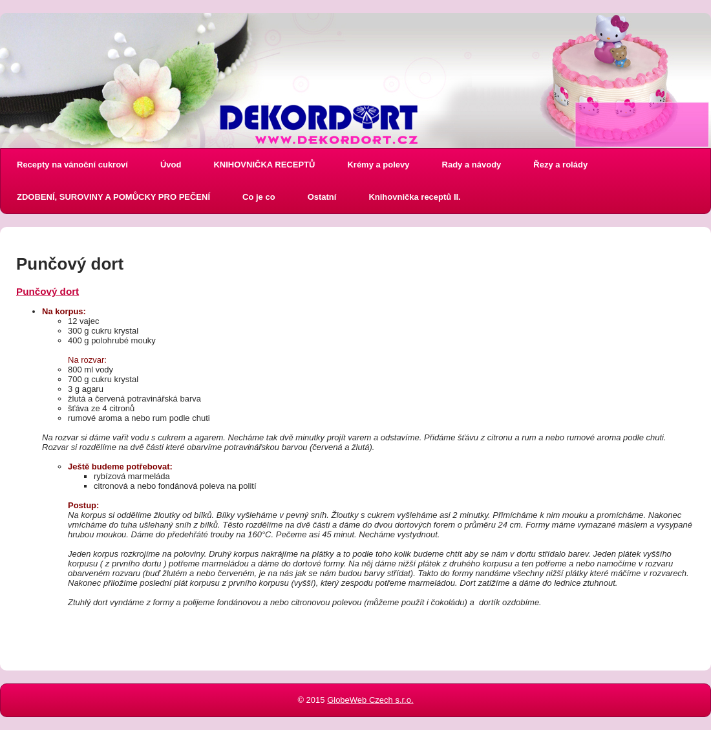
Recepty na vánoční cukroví (72, 164)
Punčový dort (47, 291)
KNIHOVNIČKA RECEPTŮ (264, 164)
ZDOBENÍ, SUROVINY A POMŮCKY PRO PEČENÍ (113, 197)
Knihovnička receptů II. (414, 197)
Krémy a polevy (378, 164)
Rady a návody (472, 164)
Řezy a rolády (560, 164)
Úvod (171, 164)
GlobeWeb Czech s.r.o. (370, 700)
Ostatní (322, 197)
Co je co (258, 197)
